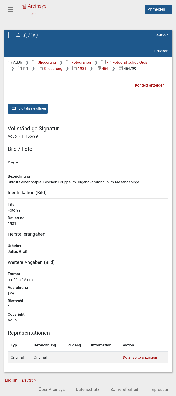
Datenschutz (87, 389)
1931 (79, 68)
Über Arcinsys (52, 389)
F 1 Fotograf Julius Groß (124, 62)
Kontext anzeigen (149, 85)
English (11, 380)
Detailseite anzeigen (140, 357)
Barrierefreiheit (124, 389)
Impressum (160, 389)
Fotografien (78, 62)
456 (102, 68)
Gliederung (44, 62)
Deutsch (29, 380)
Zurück (162, 34)
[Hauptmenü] (10, 9)
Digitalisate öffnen (28, 109)
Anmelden (157, 9)
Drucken (161, 51)
